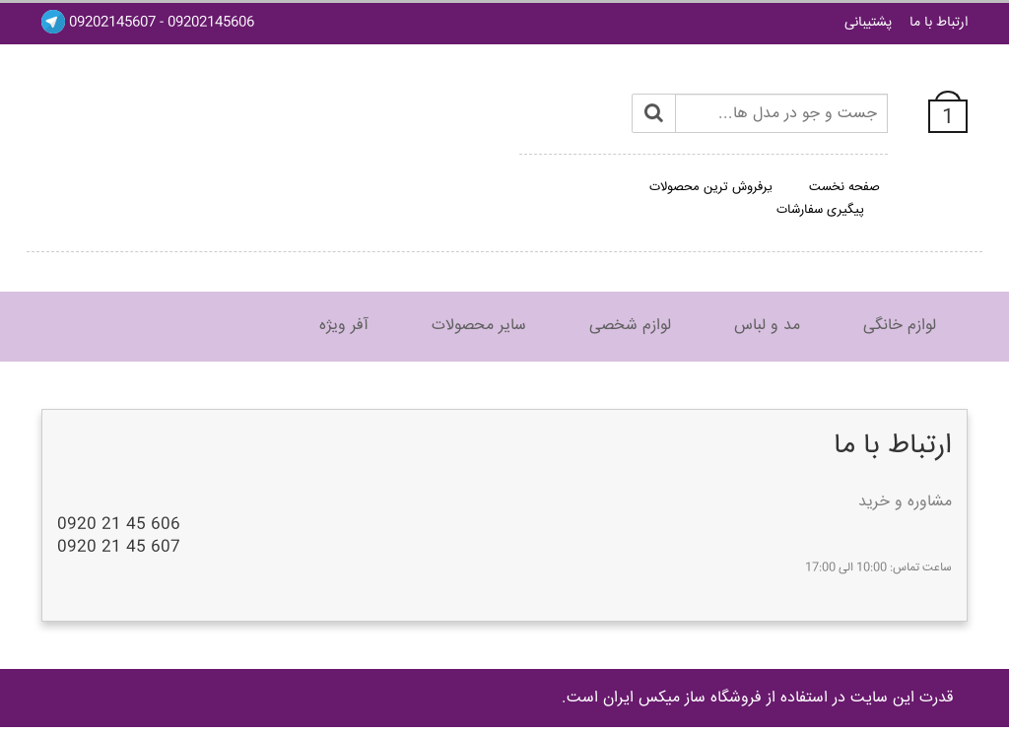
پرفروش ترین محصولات (711, 187)
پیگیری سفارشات (820, 210)
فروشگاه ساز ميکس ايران (682, 698)
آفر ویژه (344, 325)
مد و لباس (767, 325)
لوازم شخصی (630, 325)
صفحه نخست (844, 187)
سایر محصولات (479, 325)
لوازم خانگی (899, 325)
